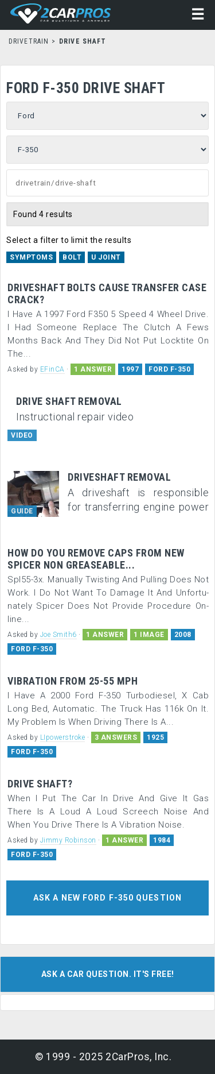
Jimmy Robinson (68, 840)
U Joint (106, 257)
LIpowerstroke (62, 737)
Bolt (71, 257)
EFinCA (52, 369)
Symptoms (31, 257)
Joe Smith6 (58, 635)
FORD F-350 (169, 369)
